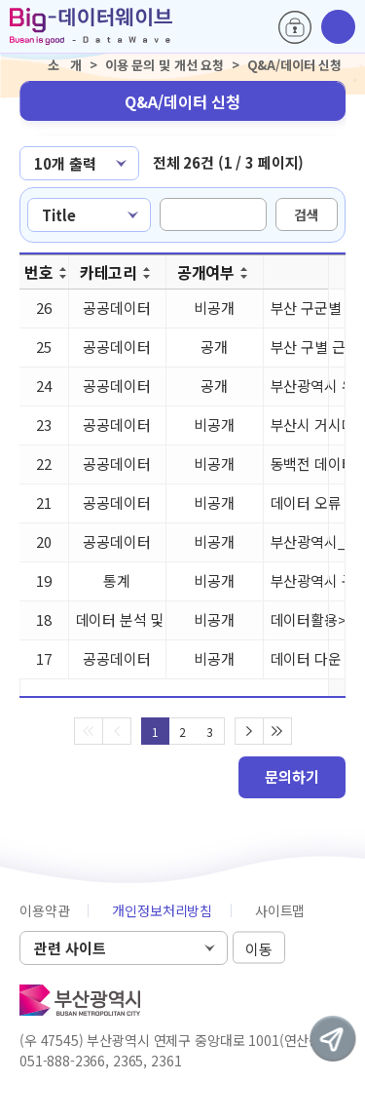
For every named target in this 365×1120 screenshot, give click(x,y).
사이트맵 (280, 910)
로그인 (294, 27)
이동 (259, 949)
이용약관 (44, 910)
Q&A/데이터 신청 (182, 101)
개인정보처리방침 (162, 910)
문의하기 (292, 776)
